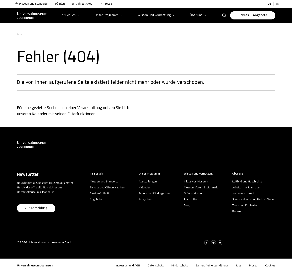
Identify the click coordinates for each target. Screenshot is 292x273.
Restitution (191, 199)
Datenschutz (156, 265)
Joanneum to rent (243, 193)
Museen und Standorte (31, 3)
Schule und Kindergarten (154, 193)
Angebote (96, 199)
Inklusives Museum (196, 181)
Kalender (144, 187)
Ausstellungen (148, 181)
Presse (105, 3)
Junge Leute (146, 199)
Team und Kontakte (244, 205)
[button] (224, 15)
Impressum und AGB (127, 265)
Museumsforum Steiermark (201, 187)
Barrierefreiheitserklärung (211, 265)
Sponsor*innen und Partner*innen (253, 199)
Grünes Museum (194, 193)
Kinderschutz (179, 265)
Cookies (270, 265)
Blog (60, 3)
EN (277, 3)
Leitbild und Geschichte (247, 181)
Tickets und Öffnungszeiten (107, 187)
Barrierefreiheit (99, 193)
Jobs (238, 265)
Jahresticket (82, 3)
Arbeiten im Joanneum (246, 187)
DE (269, 3)
